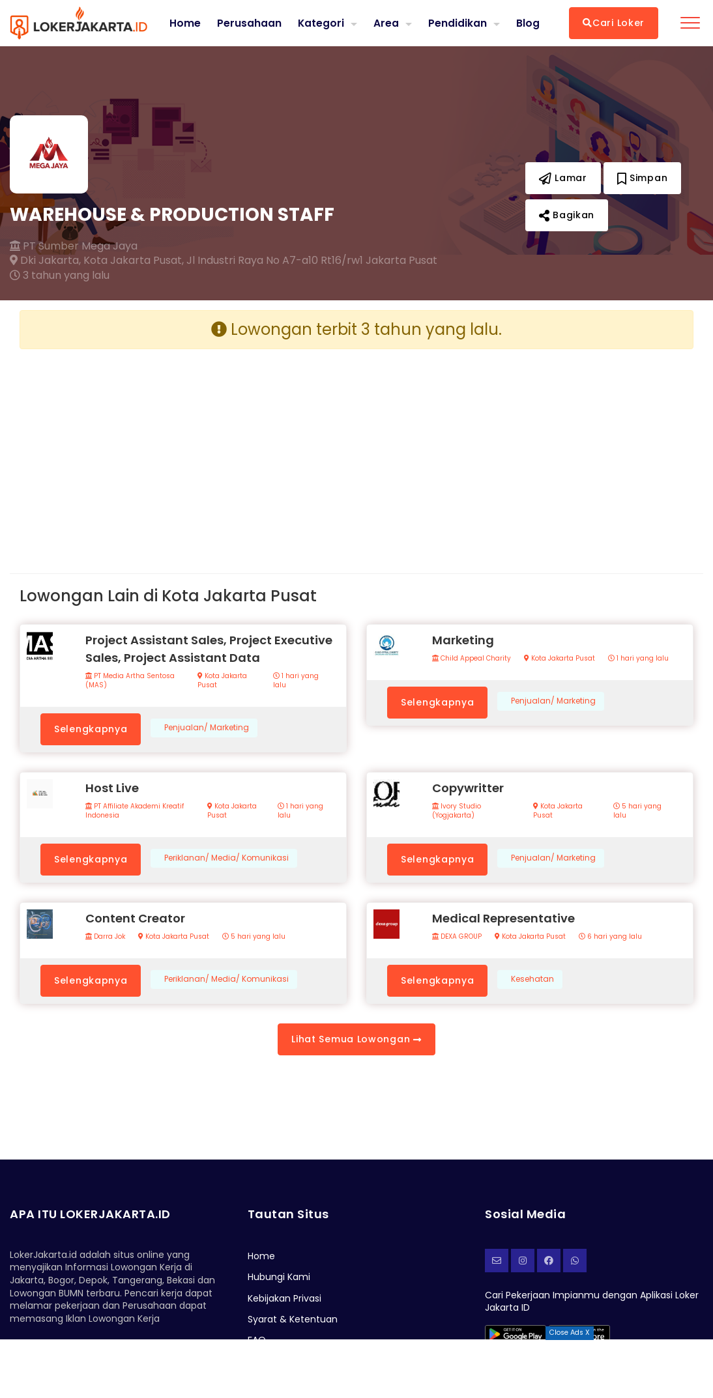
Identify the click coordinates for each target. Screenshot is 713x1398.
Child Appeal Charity (471, 658)
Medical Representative (503, 918)
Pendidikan (457, 22)
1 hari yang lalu (296, 681)
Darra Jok (105, 936)
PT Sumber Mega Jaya (74, 246)
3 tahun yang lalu (59, 275)
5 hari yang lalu (637, 811)
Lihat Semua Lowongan (356, 1039)
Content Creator (135, 918)
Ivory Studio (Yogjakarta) (456, 811)
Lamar (563, 177)
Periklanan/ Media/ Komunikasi (226, 858)
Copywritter (468, 788)
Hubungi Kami (279, 1276)
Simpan (642, 177)
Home (184, 23)
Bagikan (566, 214)
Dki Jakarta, (45, 260)
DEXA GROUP (457, 936)
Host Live (112, 788)
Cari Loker (614, 22)
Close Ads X (569, 1332)
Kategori (320, 22)
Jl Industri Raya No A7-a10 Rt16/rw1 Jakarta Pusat (311, 260)
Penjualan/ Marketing (206, 727)
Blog (528, 23)
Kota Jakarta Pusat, (133, 260)
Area (386, 22)
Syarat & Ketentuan (293, 1319)
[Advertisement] (183, 451)
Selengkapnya (90, 728)
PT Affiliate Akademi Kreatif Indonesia (134, 811)
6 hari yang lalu (610, 936)
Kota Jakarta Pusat (222, 681)
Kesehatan (532, 979)
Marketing (463, 640)
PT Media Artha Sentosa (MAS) (130, 681)
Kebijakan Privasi (284, 1298)
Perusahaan (248, 23)
